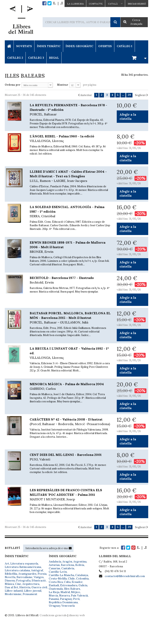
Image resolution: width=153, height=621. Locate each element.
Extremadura (68, 585)
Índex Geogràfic (79, 46)
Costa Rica (56, 582)
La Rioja (54, 592)
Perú (76, 599)
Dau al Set (11, 587)
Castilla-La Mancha (61, 575)
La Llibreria (75, 3)
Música (9, 584)
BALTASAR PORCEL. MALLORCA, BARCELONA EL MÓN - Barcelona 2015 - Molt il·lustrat (70, 318)
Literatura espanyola (24, 563)
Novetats (24, 46)
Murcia (53, 595)
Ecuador (77, 582)
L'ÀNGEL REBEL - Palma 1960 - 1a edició (70, 138)
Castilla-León (58, 571)
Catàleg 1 (124, 46)
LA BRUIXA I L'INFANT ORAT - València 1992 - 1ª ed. (70, 353)
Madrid (65, 592)
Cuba (67, 582)
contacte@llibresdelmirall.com (125, 576)
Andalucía (55, 561)
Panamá (54, 599)
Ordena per (12, 84)
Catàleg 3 (36, 58)
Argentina (79, 561)
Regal (54, 58)
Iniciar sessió (137, 3)
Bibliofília (11, 573)
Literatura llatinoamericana (23, 567)
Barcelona (67, 565)
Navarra (64, 595)
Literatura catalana (17, 570)
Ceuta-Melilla (58, 578)
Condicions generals (53, 615)
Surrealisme (24, 577)
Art (7, 563)
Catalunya (81, 575)
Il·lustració (39, 580)
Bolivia (79, 565)
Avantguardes (27, 573)
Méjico (75, 592)
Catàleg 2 (15, 58)
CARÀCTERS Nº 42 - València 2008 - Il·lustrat (70, 421)
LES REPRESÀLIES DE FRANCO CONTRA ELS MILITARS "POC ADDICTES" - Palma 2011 (70, 495)
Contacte (96, 3)
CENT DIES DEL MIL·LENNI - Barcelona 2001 (70, 457)
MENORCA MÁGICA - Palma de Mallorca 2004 (70, 386)
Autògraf (37, 570)
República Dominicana (63, 602)
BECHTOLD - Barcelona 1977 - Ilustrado (70, 280)
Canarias (54, 568)
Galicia (82, 585)
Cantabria (67, 568)
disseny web (77, 615)
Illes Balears (72, 588)
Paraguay (66, 599)
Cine (18, 584)
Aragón (67, 561)
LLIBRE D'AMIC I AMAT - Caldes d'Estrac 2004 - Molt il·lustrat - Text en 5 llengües (70, 176)
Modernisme (13, 594)
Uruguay (54, 605)
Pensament (30, 594)
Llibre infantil (14, 590)
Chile (71, 578)
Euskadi (54, 585)
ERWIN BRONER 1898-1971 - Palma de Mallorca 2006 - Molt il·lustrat (70, 247)
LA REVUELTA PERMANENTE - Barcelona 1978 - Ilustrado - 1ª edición (70, 110)
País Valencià (79, 595)
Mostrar (62, 84)
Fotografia (23, 580)
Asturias (54, 565)
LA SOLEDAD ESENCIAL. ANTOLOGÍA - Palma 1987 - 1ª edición (70, 211)
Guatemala (56, 588)
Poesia (42, 573)
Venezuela (68, 605)
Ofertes (105, 46)
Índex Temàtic (49, 46)
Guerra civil (39, 587)
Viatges (39, 577)
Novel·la (10, 577)
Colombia (82, 578)
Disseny (10, 580)
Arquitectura (30, 584)
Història (24, 587)
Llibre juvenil (32, 590)
